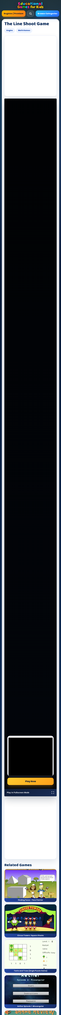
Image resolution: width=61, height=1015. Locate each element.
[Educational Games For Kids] (30, 5)
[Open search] (30, 13)
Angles (9, 30)
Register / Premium (13, 13)
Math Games (24, 30)
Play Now (30, 781)
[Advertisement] (30, 66)
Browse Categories (47, 13)
